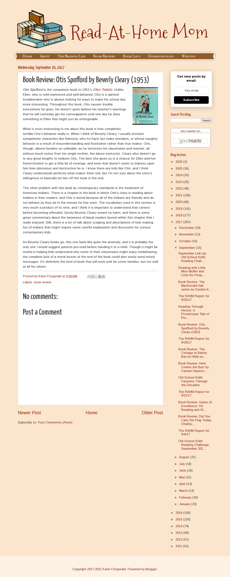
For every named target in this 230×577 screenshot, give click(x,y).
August (184, 457)
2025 (179, 168)
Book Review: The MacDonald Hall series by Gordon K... (195, 285)
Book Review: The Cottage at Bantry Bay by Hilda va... (192, 353)
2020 (179, 202)
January (185, 504)
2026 (179, 162)
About (45, 56)
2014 (179, 526)
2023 (179, 182)
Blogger (151, 569)
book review (42, 282)
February (185, 497)
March (184, 490)
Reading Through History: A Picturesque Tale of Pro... (193, 312)
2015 (179, 519)
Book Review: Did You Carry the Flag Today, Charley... (195, 420)
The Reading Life (71, 56)
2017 (179, 222)
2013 (179, 533)
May (182, 477)
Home (27, 56)
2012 (179, 539)
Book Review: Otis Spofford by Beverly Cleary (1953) (193, 328)
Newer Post (29, 412)
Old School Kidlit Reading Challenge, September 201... (194, 444)
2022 (179, 188)
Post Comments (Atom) (55, 422)
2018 (179, 215)
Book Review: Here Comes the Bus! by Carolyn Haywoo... (193, 367)
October (185, 241)
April (182, 484)
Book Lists (131, 56)
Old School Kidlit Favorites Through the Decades (192, 381)
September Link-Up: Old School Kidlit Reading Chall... (192, 257)
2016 (179, 513)
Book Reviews (104, 56)
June (183, 470)
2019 (179, 209)
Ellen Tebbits (102, 89)
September (187, 248)
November (187, 234)
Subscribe (191, 100)
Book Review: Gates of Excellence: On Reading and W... (195, 406)
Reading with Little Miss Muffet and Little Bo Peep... (191, 271)
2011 (179, 546)
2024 (179, 175)
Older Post (152, 412)
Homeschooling (161, 56)
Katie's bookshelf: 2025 (190, 131)
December (187, 228)
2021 (179, 195)
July (182, 464)
